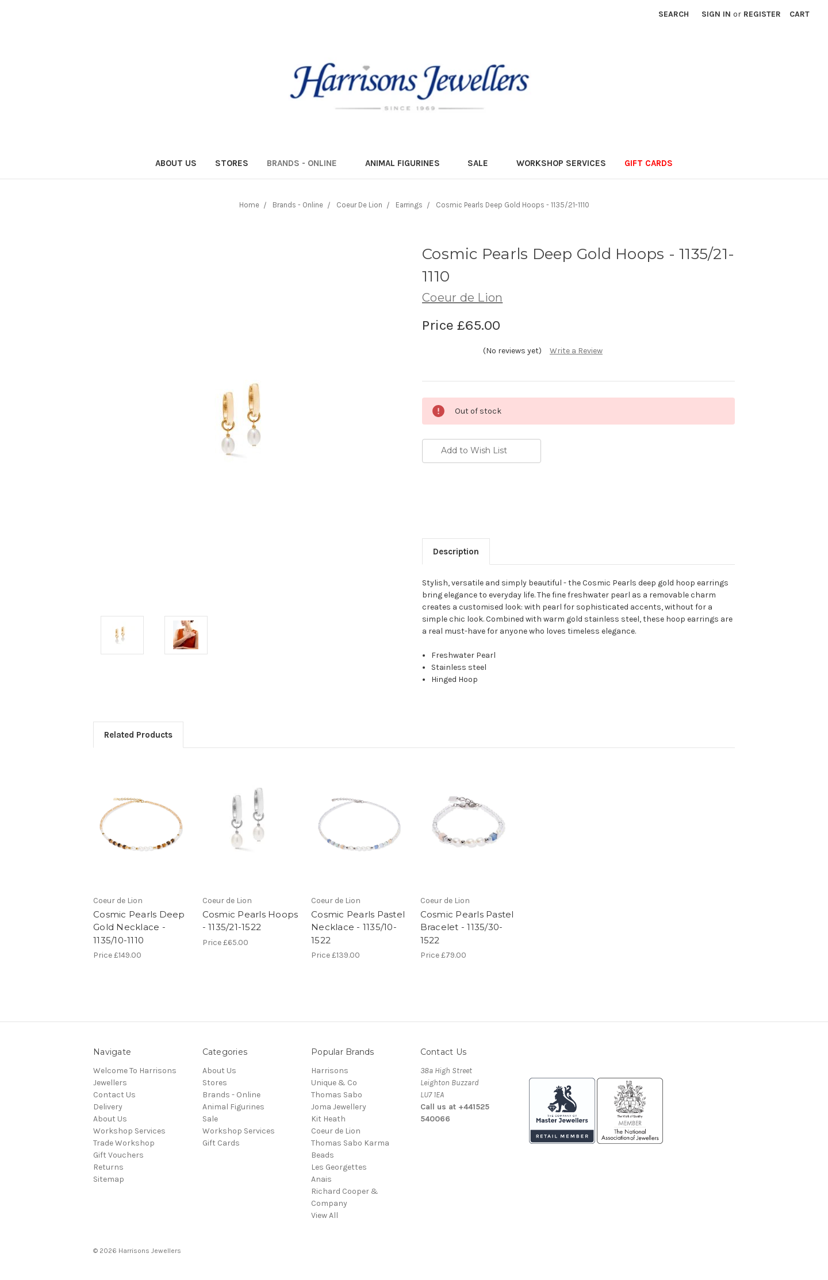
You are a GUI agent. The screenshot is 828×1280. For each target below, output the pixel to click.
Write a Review (576, 351)
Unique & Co (334, 1083)
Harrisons (329, 1070)
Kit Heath (328, 1119)
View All (324, 1215)
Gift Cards (648, 163)
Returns (108, 1167)
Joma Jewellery (338, 1107)
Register (762, 14)
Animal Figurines (407, 163)
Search (673, 14)
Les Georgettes (339, 1167)
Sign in (716, 14)
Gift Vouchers (118, 1155)
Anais (321, 1179)
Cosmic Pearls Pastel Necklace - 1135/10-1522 (358, 927)
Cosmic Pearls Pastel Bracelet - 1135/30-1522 (467, 927)
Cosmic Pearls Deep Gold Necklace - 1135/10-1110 (139, 927)
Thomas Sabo (336, 1095)
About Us (176, 163)
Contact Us (114, 1095)
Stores (231, 163)
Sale (482, 163)
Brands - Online (307, 163)
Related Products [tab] (138, 735)
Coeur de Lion (336, 1131)
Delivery (107, 1107)
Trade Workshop (124, 1143)
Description (456, 551)
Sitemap (108, 1179)
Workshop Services (561, 163)
